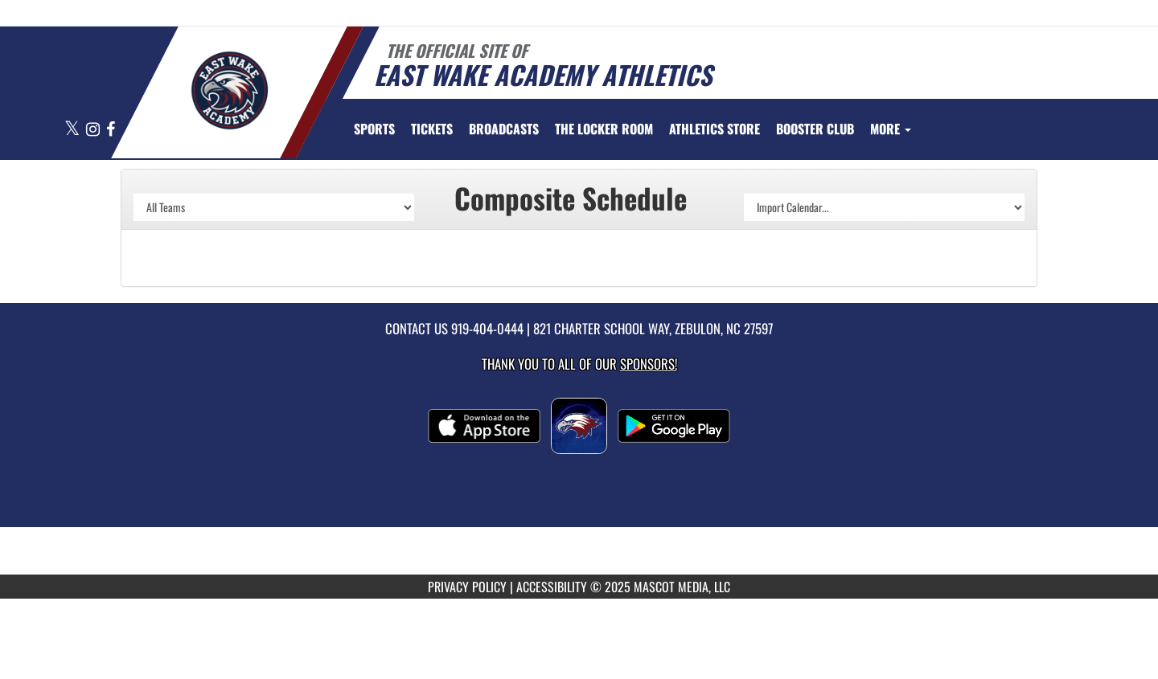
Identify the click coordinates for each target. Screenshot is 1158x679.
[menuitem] (432, 128)
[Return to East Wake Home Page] (229, 90)
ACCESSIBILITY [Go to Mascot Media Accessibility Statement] (551, 586)
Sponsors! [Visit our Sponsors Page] (648, 364)
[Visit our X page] (73, 129)
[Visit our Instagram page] (94, 129)
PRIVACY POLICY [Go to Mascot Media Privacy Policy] (467, 586)
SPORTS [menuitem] (374, 128)
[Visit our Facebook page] (110, 129)
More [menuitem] (890, 128)
